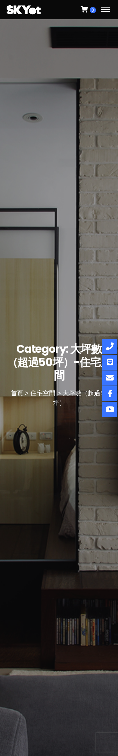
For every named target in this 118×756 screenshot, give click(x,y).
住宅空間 (42, 393)
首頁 (17, 393)
